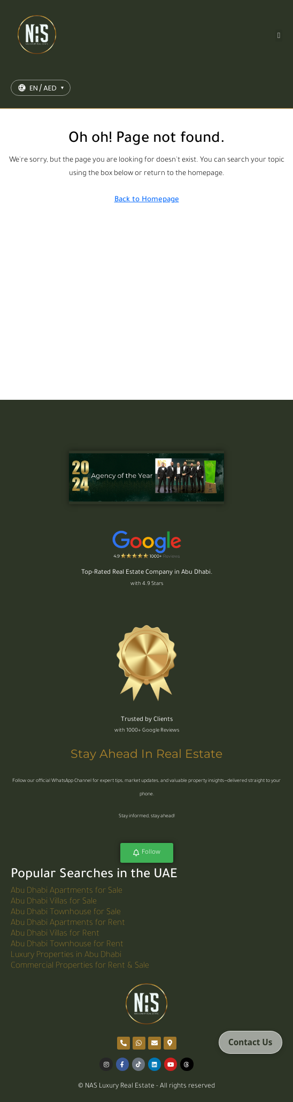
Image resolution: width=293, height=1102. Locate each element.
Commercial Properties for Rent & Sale (80, 966)
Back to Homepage (146, 200)
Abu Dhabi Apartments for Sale (66, 891)
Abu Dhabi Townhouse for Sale (66, 912)
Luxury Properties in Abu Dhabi (66, 955)
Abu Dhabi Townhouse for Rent (67, 944)
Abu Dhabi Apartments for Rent (68, 923)
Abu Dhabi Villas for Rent (55, 934)
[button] (278, 35)
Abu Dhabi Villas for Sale (54, 902)
